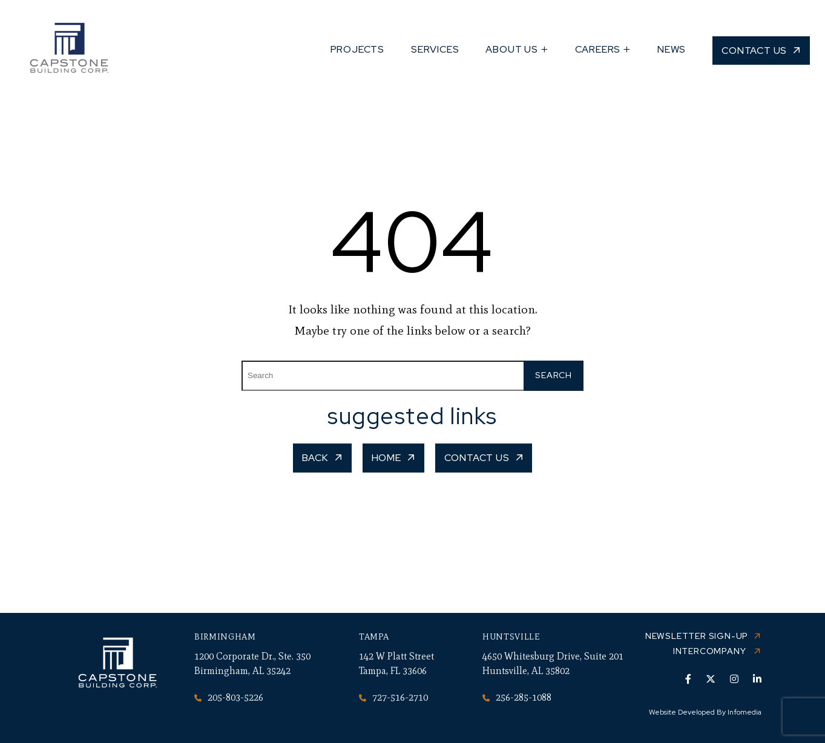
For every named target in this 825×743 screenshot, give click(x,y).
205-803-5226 (228, 697)
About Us (511, 49)
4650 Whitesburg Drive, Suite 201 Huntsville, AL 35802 (552, 663)
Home (386, 457)
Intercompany (710, 651)
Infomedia (744, 712)
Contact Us (754, 50)
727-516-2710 (393, 697)
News (671, 49)
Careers (598, 49)
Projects (357, 49)
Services (435, 49)
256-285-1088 (516, 697)
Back (315, 457)
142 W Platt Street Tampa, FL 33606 (396, 663)
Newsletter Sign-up (696, 635)
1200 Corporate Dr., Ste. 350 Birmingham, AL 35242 (252, 663)
